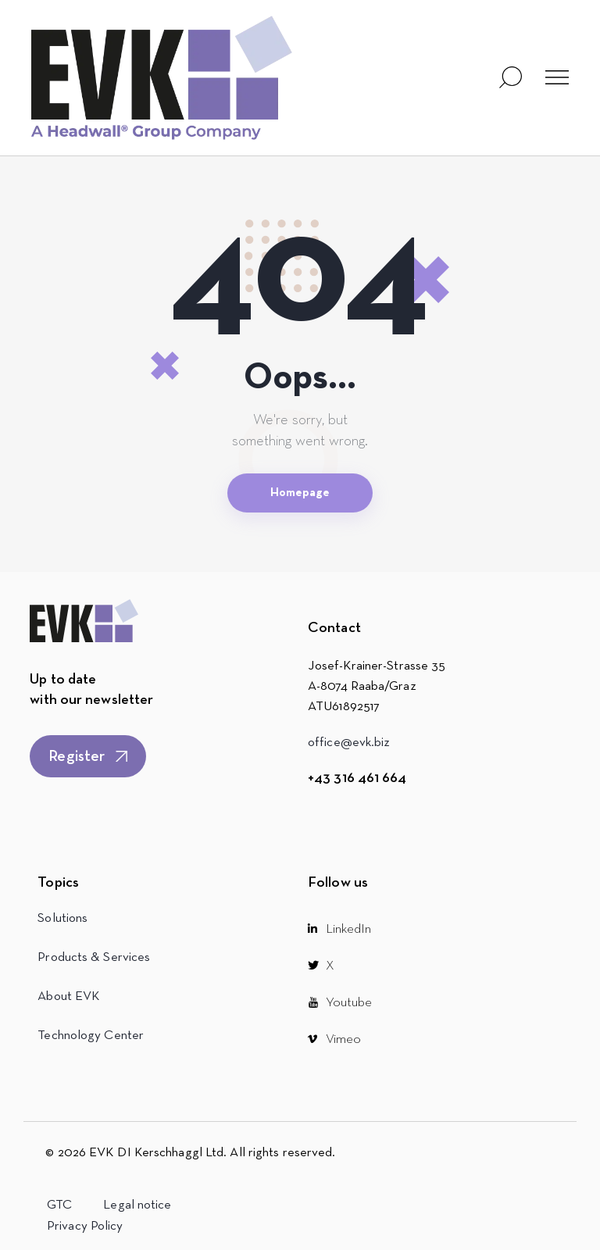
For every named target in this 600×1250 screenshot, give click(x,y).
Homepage (300, 492)
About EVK (69, 996)
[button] (557, 78)
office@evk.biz (349, 742)
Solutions (63, 918)
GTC (59, 1205)
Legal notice (137, 1205)
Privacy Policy (85, 1226)
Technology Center (91, 1035)
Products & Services (94, 957)
